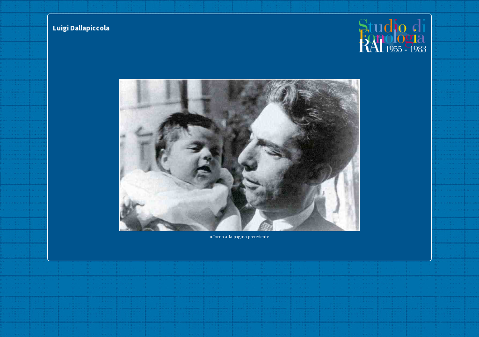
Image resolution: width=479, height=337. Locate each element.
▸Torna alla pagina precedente (239, 237)
